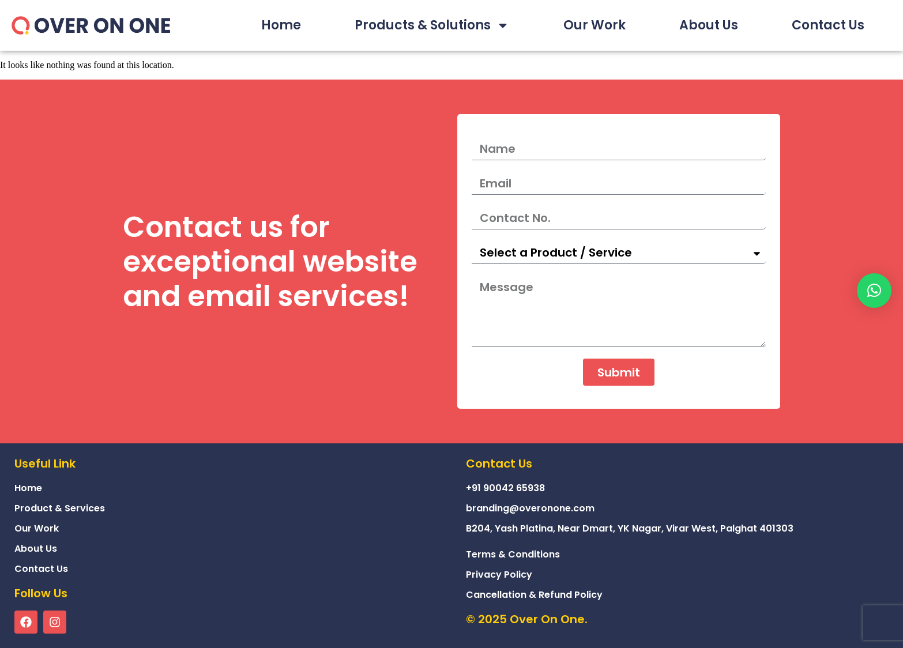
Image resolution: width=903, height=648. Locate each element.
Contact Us (828, 25)
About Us (708, 25)
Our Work (594, 25)
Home (281, 25)
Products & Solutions (432, 25)
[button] (874, 290)
